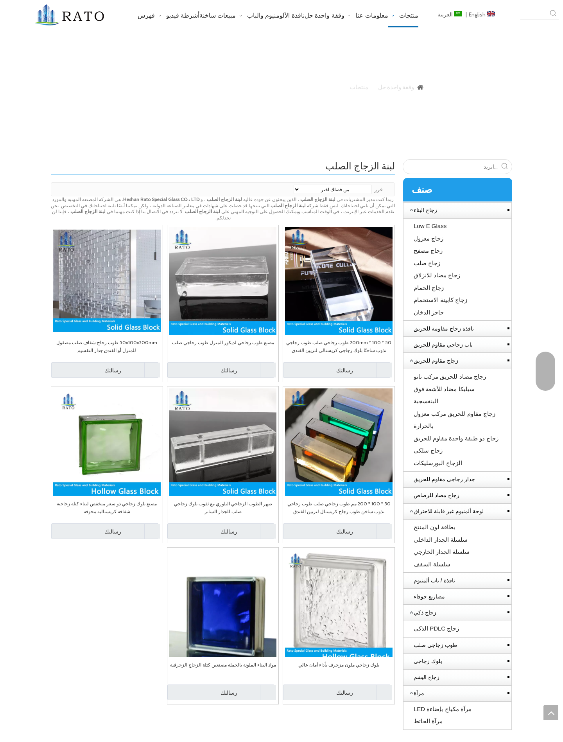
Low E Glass (430, 226)
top (550, 712)
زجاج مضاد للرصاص (436, 495)
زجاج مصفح (428, 250)
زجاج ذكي (425, 612)
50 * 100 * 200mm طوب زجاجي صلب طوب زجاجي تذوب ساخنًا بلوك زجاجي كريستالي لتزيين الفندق (338, 346)
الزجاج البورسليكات (438, 463)
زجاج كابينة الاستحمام (440, 299)
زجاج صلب (427, 263)
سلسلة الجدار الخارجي (442, 551)
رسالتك (319, 370)
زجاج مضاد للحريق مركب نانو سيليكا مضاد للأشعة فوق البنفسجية (450, 388)
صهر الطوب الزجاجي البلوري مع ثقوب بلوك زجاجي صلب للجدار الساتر (223, 507)
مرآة (419, 693)
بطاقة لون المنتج (434, 527)
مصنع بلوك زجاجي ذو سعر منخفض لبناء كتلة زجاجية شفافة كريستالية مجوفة (107, 507)
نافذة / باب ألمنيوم (434, 580)
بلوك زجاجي (428, 661)
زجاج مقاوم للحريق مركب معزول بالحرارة (454, 419)
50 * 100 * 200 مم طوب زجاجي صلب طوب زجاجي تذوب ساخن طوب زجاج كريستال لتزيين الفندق (339, 507)
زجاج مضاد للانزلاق (437, 275)
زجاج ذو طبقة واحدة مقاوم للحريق (456, 438)
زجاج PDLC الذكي (436, 628)
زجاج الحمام (429, 287)
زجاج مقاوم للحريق (436, 361)
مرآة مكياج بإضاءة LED (443, 709)
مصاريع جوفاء (429, 596)
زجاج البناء (425, 210)
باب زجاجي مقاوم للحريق (443, 344)
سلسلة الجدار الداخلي (441, 539)
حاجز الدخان (429, 312)
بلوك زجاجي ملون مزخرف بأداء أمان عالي (338, 665)
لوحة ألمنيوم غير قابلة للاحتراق (449, 511)
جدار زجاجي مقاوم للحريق (444, 479)
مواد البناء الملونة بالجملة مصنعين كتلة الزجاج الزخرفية (223, 665)
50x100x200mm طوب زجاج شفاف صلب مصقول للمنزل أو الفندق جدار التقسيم (106, 346)
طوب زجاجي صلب (435, 645)
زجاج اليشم (426, 677)
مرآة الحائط (428, 721)
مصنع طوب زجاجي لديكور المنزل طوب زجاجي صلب (223, 342)
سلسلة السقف (432, 564)
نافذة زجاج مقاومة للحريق (444, 328)
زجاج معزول (428, 238)
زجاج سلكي (428, 450)
